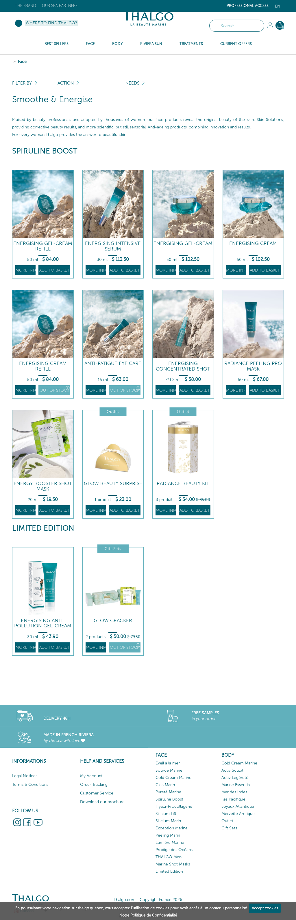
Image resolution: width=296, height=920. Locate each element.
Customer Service (96, 793)
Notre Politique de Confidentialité (148, 915)
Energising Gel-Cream (182, 243)
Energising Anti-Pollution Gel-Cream (42, 623)
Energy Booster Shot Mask (43, 486)
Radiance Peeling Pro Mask (253, 366)
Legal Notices (24, 775)
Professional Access (248, 5)
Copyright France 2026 (161, 899)
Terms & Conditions (30, 784)
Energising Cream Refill (43, 366)
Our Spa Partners (59, 5)
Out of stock (55, 389)
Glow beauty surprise (113, 483)
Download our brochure (102, 801)
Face (22, 61)
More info (26, 270)
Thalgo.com (125, 899)
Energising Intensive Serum (113, 246)
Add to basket (54, 270)
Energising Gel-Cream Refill (42, 246)
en (277, 6)
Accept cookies (265, 908)
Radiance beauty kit (183, 483)
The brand (25, 5)
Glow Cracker (113, 620)
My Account (91, 775)
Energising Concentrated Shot (183, 366)
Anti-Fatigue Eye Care (112, 363)
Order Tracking (94, 784)
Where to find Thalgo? (51, 22)
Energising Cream (253, 243)
